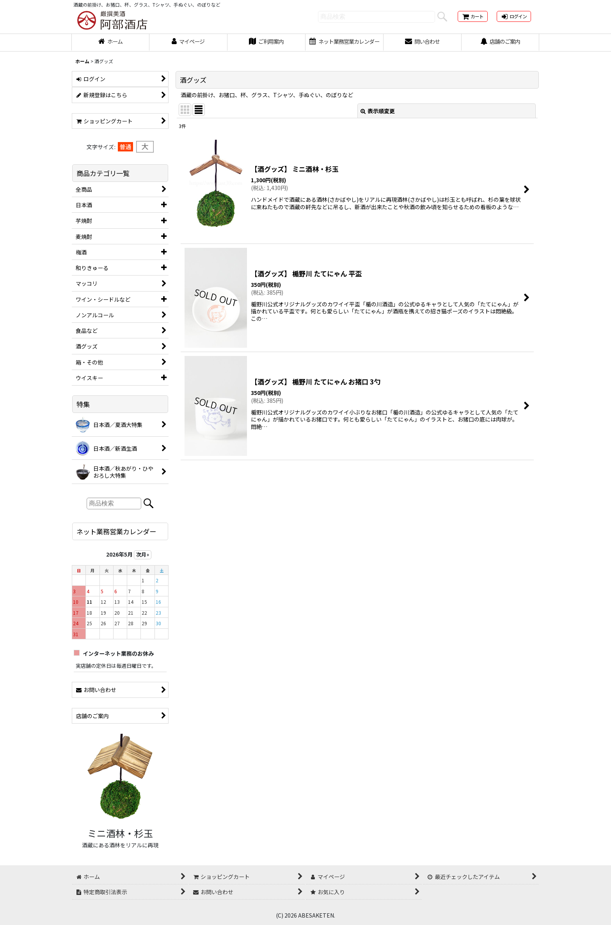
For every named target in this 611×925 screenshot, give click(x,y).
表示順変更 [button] (378, 111)
